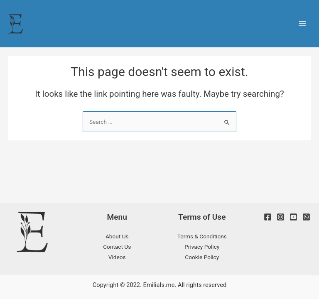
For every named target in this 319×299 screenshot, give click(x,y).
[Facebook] (268, 217)
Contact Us (117, 246)
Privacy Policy (201, 246)
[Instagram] (281, 217)
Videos (117, 257)
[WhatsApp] (306, 217)
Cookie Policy (202, 257)
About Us (117, 236)
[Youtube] (293, 217)
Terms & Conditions (202, 236)
